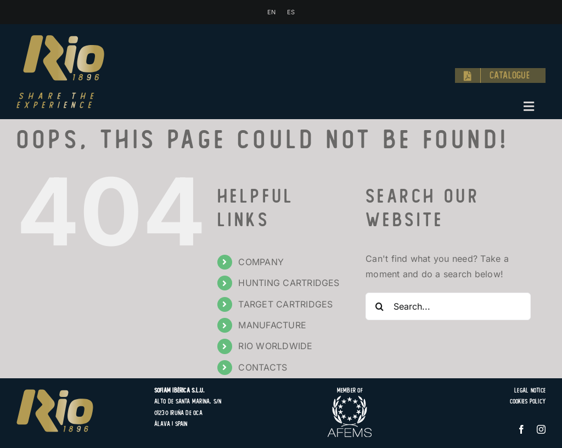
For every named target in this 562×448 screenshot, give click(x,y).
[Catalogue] (500, 75)
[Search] (379, 306)
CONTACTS (262, 367)
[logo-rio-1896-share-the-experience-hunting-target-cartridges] (60, 39)
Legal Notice (530, 390)
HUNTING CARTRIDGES (288, 282)
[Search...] (448, 306)
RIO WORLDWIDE (275, 345)
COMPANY (261, 261)
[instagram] (541, 429)
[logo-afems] (350, 400)
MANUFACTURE (272, 325)
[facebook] (521, 429)
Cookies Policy (528, 401)
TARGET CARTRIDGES (285, 304)
